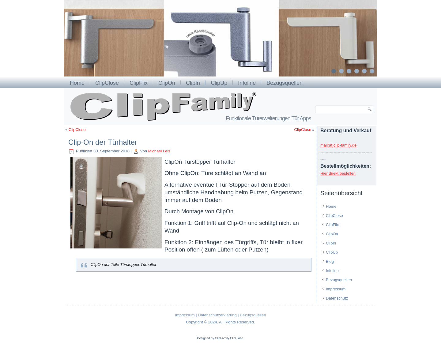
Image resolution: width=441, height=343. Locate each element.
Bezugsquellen (284, 83)
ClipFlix (139, 83)
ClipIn (193, 83)
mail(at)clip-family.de (338, 145)
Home (77, 83)
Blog (330, 261)
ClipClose (107, 83)
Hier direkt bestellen (338, 173)
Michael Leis (159, 151)
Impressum (335, 289)
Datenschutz (337, 298)
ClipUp (219, 83)
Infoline (247, 83)
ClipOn (166, 83)
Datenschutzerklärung (217, 315)
